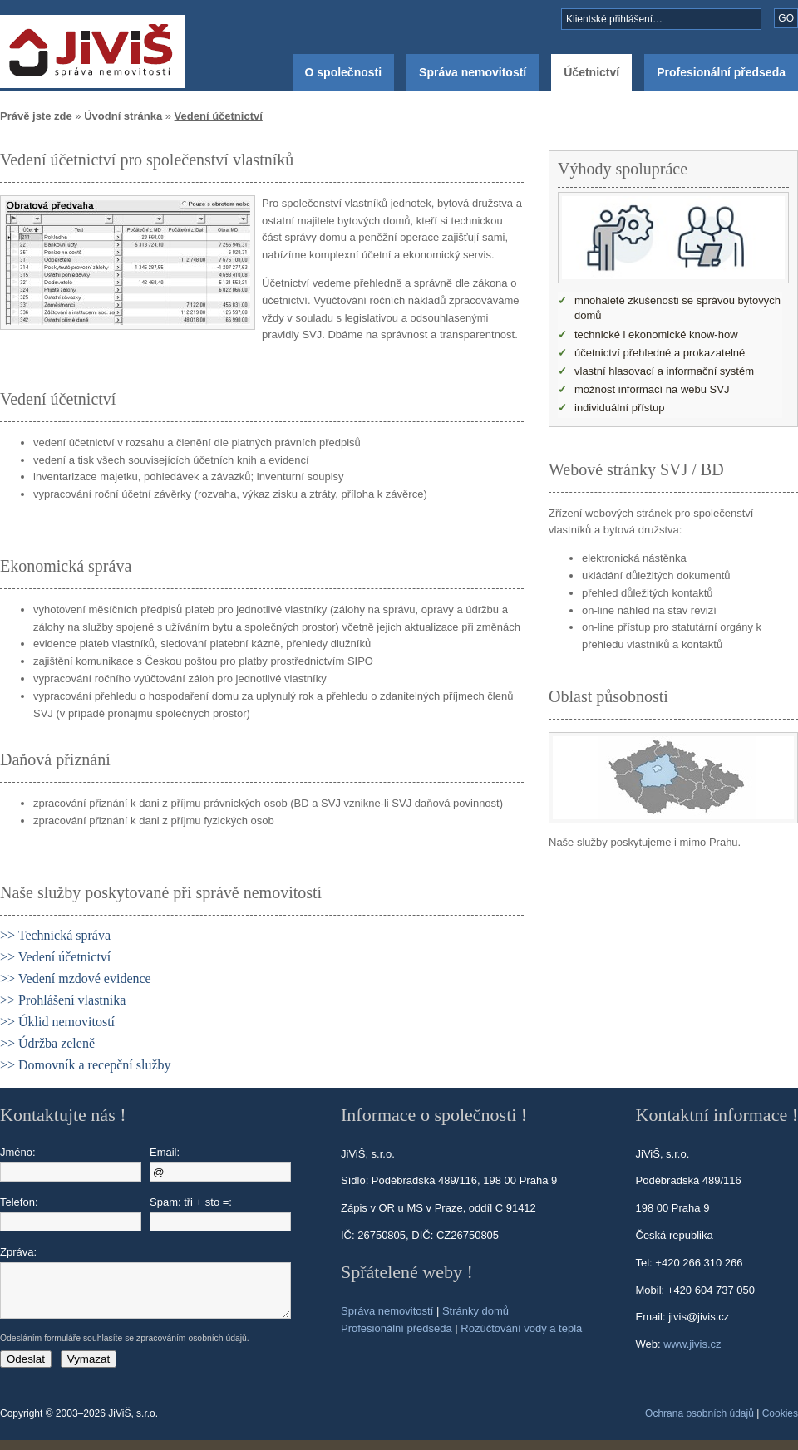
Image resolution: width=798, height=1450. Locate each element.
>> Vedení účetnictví (55, 957)
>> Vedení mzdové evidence (75, 978)
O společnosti (343, 72)
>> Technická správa (55, 935)
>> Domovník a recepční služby (85, 1065)
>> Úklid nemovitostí (57, 1022)
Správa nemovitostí (472, 72)
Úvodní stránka (123, 116)
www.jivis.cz (692, 1344)
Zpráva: (70, 1287)
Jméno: (70, 1164)
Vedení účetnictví (219, 116)
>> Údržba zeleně (47, 1043)
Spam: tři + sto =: (220, 1213)
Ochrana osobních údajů (699, 1423)
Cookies (780, 1423)
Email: (220, 1164)
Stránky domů (475, 1311)
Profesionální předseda (721, 72)
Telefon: (70, 1213)
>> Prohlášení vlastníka (63, 1000)
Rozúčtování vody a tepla (521, 1328)
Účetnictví (591, 72)
